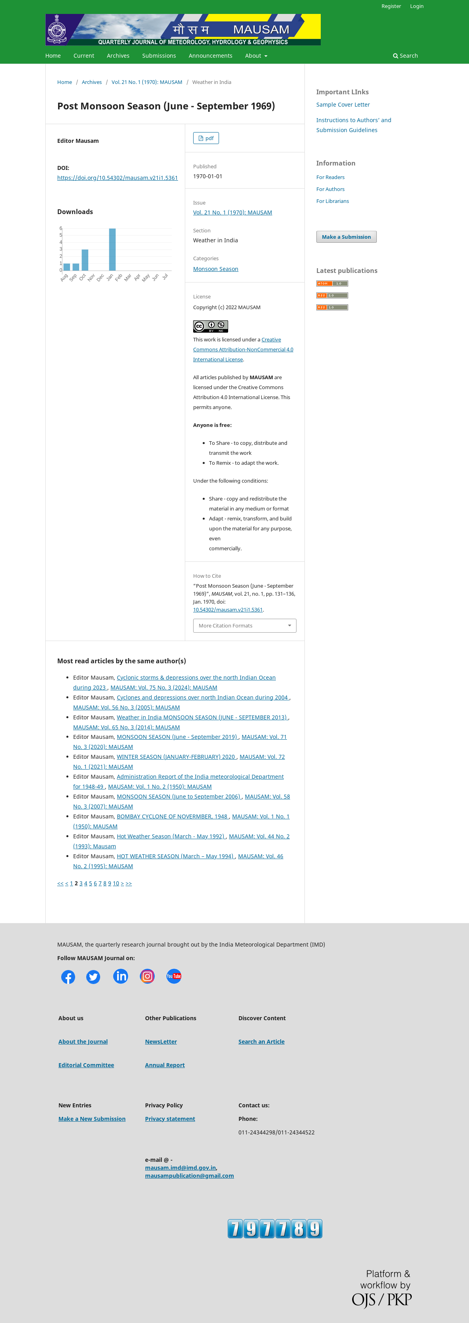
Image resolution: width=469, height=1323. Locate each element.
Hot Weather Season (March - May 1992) (171, 836)
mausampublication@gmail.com (189, 1175)
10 (116, 883)
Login (417, 6)
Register (391, 6)
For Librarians (332, 201)
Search (405, 55)
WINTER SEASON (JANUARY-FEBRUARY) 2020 (176, 756)
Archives (118, 55)
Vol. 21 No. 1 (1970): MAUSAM (147, 82)
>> (129, 883)
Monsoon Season (215, 269)
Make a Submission (346, 236)
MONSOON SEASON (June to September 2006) (179, 796)
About (254, 55)
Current (84, 55)
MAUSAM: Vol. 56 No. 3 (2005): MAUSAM (126, 707)
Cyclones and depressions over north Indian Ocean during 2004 (203, 697)
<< (60, 883)
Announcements (211, 55)
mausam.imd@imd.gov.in (180, 1167)
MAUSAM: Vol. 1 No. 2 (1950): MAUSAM (160, 786)
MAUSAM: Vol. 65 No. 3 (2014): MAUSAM (126, 727)
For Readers (330, 177)
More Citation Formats (225, 625)
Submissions (159, 55)
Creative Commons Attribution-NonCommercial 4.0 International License (243, 349)
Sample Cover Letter (343, 104)
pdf (208, 138)
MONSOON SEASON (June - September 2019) (177, 736)
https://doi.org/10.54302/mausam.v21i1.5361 (117, 177)
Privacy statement (170, 1118)
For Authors (330, 189)
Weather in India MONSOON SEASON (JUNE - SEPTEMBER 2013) (202, 717)
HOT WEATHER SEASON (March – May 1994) (176, 856)
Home (53, 55)
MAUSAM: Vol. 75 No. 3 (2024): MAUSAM (163, 687)
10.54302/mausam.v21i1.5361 (228, 609)
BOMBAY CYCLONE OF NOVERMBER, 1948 (173, 816)
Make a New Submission (92, 1118)
